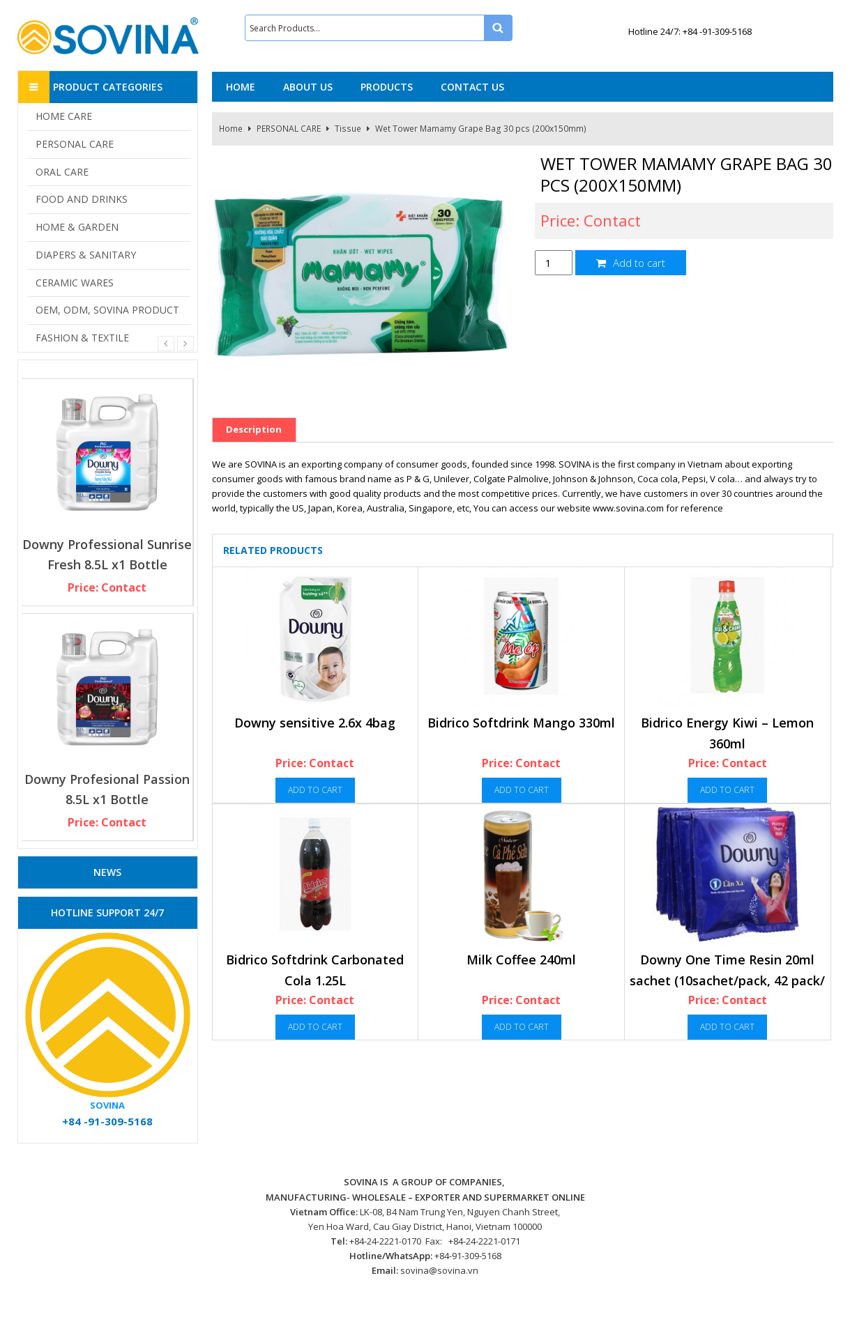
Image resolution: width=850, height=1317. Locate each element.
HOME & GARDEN (77, 226)
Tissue (348, 128)
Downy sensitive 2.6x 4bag (314, 722)
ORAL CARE (62, 171)
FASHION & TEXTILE (82, 337)
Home (231, 128)
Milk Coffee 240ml (521, 959)
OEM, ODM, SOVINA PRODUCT (107, 309)
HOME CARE (64, 116)
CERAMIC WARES (75, 282)
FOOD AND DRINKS (82, 199)
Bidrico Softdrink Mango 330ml (521, 722)
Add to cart (630, 263)
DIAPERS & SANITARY (86, 254)
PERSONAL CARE (289, 128)
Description (254, 429)
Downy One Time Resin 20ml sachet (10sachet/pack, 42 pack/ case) (727, 980)
